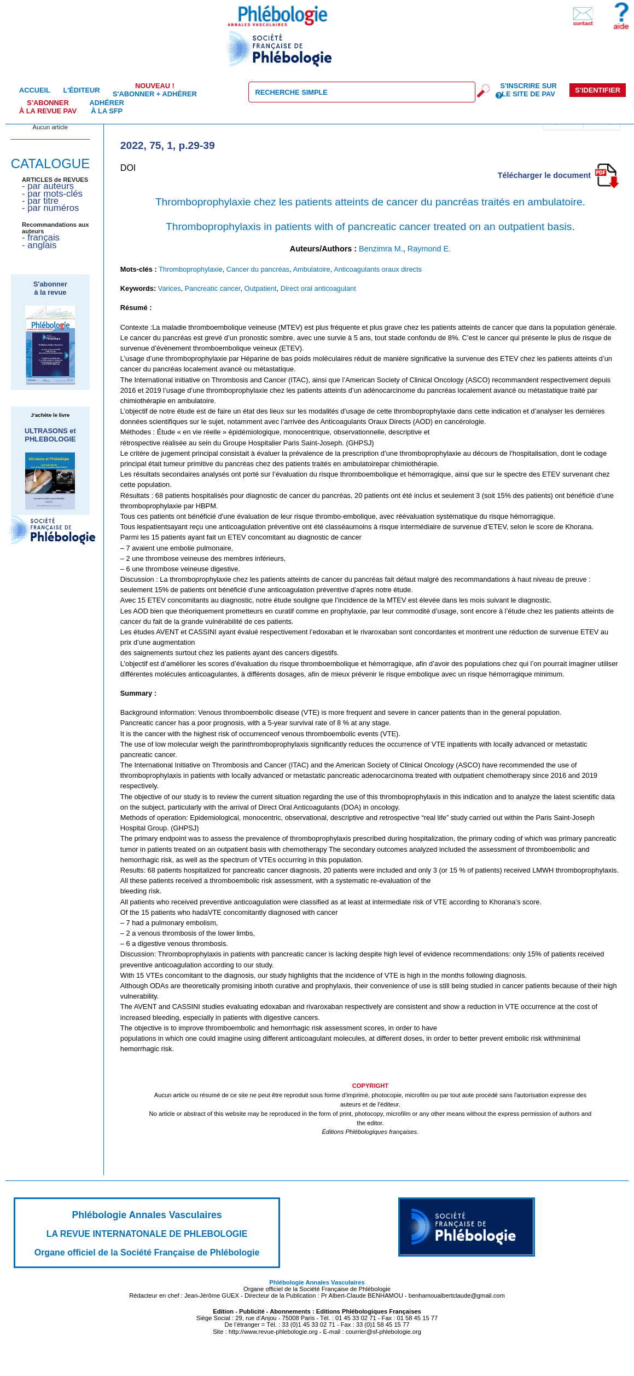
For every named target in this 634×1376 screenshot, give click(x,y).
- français (41, 237)
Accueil (34, 90)
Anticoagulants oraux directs (378, 269)
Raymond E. (429, 248)
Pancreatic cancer (213, 288)
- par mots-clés (52, 193)
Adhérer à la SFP (107, 107)
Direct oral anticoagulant (318, 288)
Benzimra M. (381, 248)
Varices (169, 288)
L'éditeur (81, 90)
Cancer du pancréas (257, 269)
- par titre (40, 201)
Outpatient (261, 288)
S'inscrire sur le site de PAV (528, 90)
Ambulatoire (311, 269)
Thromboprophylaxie (191, 269)
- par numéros (50, 208)
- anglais (39, 245)
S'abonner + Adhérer (155, 90)
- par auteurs (48, 186)
